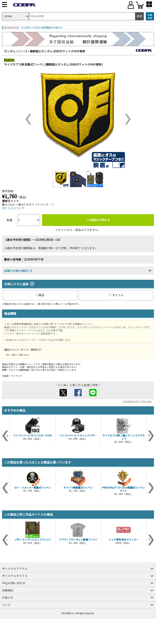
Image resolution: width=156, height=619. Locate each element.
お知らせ (7, 597)
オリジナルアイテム (14, 568)
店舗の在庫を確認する (18, 271)
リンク (6, 605)
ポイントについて (13, 208)
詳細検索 (149, 16)
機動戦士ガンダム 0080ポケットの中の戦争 (57, 51)
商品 (40, 295)
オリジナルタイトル (15, 576)
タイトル (116, 295)
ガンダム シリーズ (15, 51)
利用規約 (7, 590)
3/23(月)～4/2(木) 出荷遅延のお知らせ (42, 27)
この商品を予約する (98, 219)
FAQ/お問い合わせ (13, 583)
